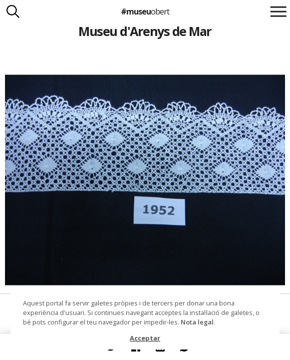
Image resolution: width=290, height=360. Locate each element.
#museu (145, 11)
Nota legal (197, 322)
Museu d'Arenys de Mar (144, 31)
